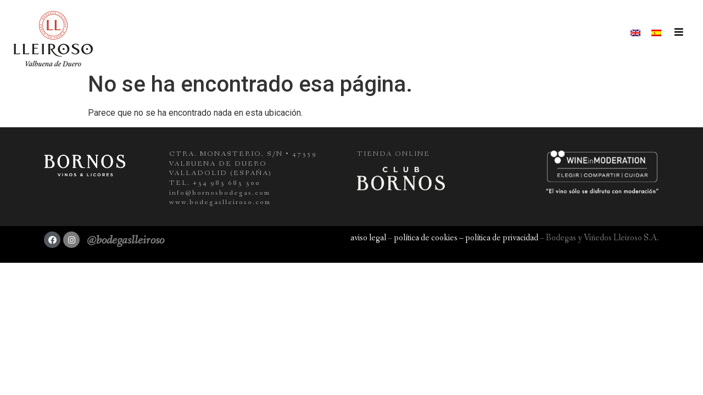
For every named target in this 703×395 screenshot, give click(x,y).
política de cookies (425, 238)
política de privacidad (501, 238)
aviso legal (368, 238)
